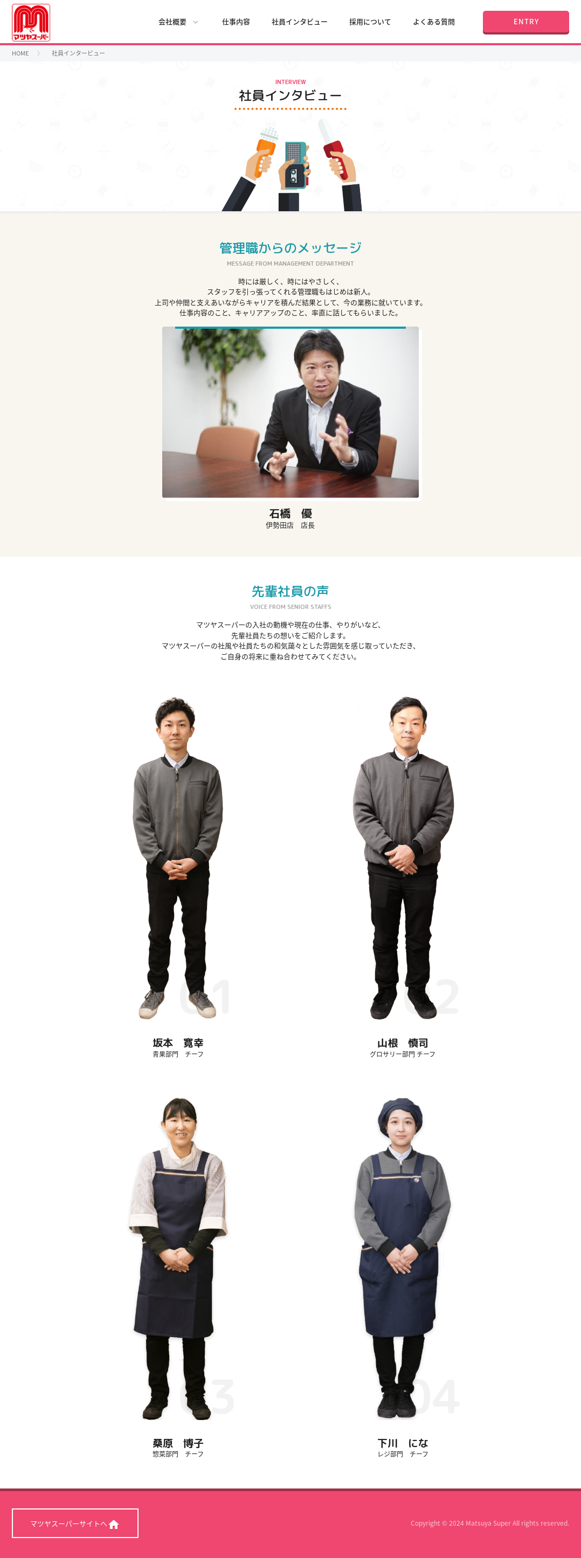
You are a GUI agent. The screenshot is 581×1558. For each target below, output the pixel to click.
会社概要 (179, 21)
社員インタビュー (300, 21)
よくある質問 (434, 21)
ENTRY (526, 21)
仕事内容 (236, 21)
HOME (20, 53)
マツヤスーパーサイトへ (75, 1524)
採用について (370, 21)
